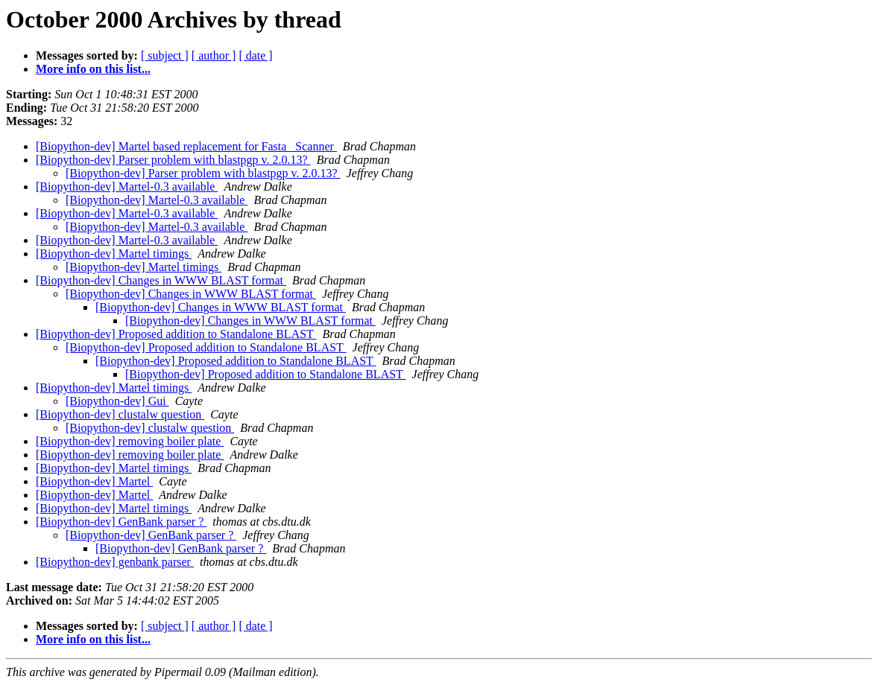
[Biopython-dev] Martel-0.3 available (127, 186)
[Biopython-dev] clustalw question (120, 414)
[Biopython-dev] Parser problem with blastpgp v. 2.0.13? (173, 159)
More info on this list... (93, 69)
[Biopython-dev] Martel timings (114, 253)
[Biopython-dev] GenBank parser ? (121, 521)
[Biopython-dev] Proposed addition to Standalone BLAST (176, 334)
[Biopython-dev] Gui (117, 401)
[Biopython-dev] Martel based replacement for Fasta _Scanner (186, 146)
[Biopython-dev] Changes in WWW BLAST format (161, 280)
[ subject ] (165, 55)
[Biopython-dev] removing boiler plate (130, 441)
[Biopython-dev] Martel (94, 481)
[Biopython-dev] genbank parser (115, 561)
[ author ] (214, 55)
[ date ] (255, 55)
